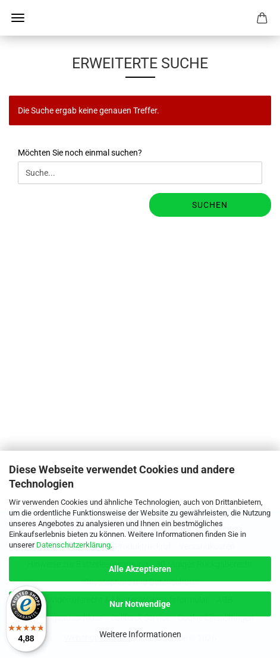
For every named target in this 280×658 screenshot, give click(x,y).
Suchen (210, 205)
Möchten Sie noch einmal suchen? (80, 152)
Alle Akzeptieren (140, 569)
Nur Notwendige (140, 604)
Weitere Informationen (140, 634)
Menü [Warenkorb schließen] (17, 17)
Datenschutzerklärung (73, 544)
